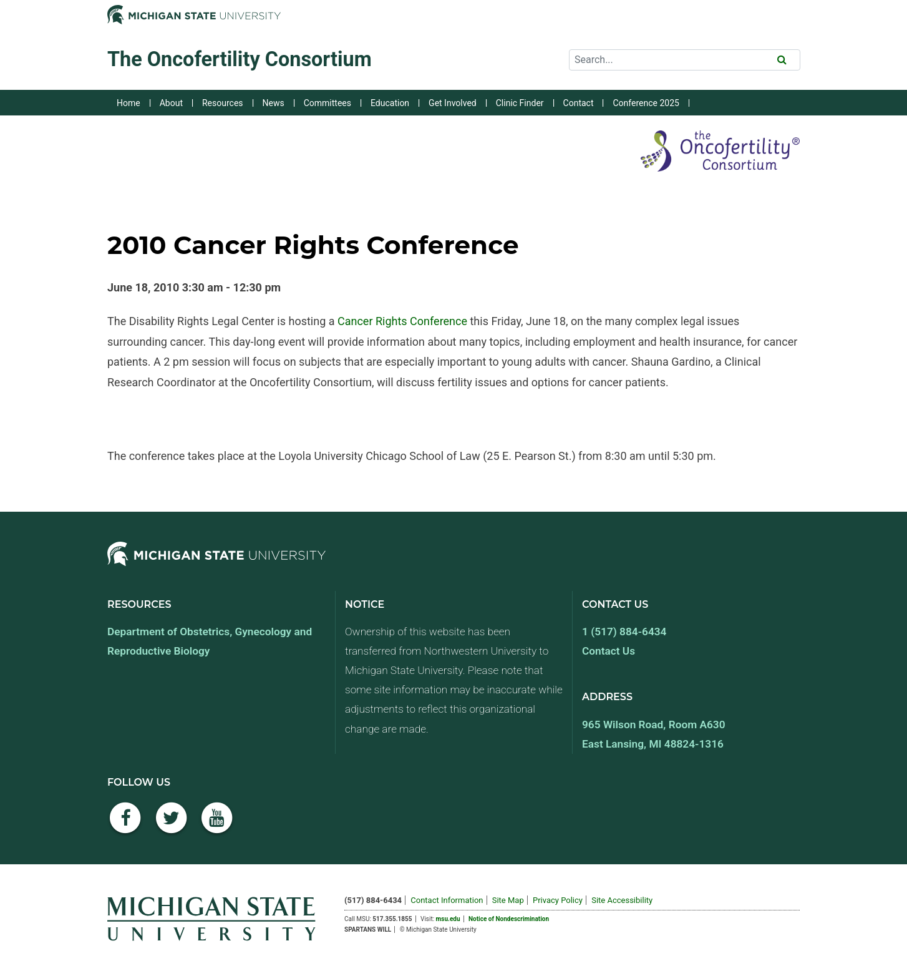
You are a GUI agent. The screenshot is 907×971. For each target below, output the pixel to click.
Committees (327, 103)
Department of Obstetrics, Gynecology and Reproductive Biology (209, 641)
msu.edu (448, 918)
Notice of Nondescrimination (508, 918)
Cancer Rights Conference (402, 321)
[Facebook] (125, 824)
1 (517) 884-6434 (624, 631)
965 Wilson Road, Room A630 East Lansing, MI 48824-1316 (653, 734)
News (273, 103)
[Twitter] (171, 824)
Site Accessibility (621, 900)
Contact (578, 103)
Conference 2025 (646, 103)
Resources (222, 103)
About (171, 103)
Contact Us (608, 651)
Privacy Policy (558, 900)
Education (390, 103)
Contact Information (446, 900)
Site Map (508, 900)
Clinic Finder (520, 103)
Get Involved (453, 103)
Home (128, 103)
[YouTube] (217, 824)
